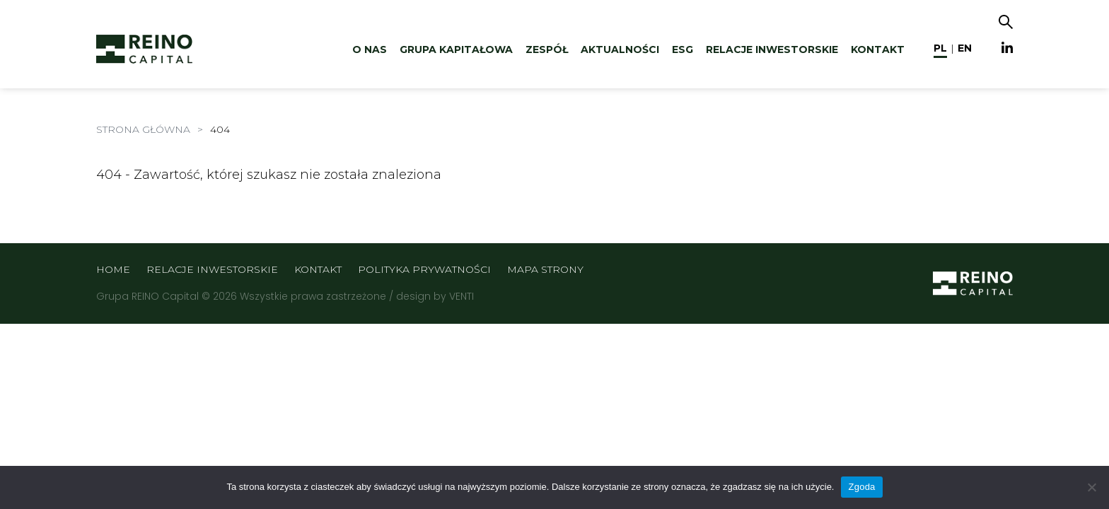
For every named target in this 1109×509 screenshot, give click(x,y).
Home (113, 269)
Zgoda (861, 486)
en (965, 48)
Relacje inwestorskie (772, 49)
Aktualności (620, 49)
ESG (682, 49)
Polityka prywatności (424, 269)
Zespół (547, 49)
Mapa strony (545, 269)
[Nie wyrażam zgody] (1091, 487)
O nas (369, 49)
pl (940, 48)
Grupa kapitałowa (456, 49)
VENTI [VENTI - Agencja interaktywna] (461, 296)
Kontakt (878, 49)
